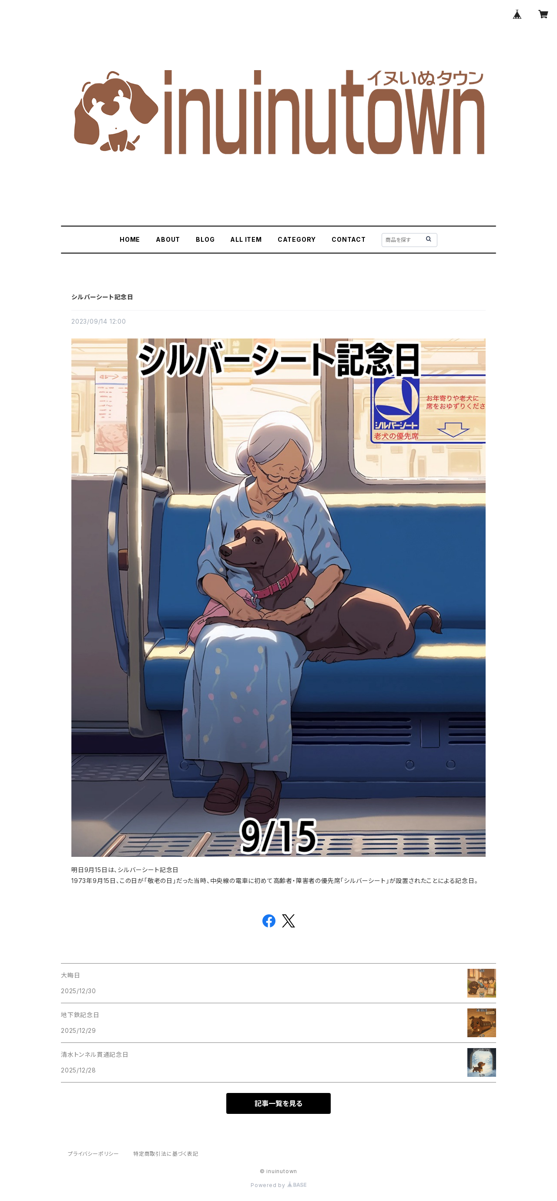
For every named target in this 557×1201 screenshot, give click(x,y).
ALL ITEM (246, 239)
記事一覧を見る (278, 1103)
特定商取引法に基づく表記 (165, 1153)
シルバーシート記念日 (102, 297)
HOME (130, 239)
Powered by (278, 1185)
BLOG (205, 239)
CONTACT (349, 239)
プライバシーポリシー (93, 1153)
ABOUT (168, 239)
